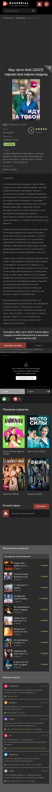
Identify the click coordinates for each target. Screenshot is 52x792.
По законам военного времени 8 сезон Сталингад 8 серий (26, 748)
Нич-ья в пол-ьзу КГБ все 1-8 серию (23, 729)
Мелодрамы (21, 18)
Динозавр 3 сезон (14, 713)
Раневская (11, 696)
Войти (39, 4)
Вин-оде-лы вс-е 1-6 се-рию (19, 781)
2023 (5, 124)
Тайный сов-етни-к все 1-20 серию (22, 765)
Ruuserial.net (8, 18)
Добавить (41, 506)
